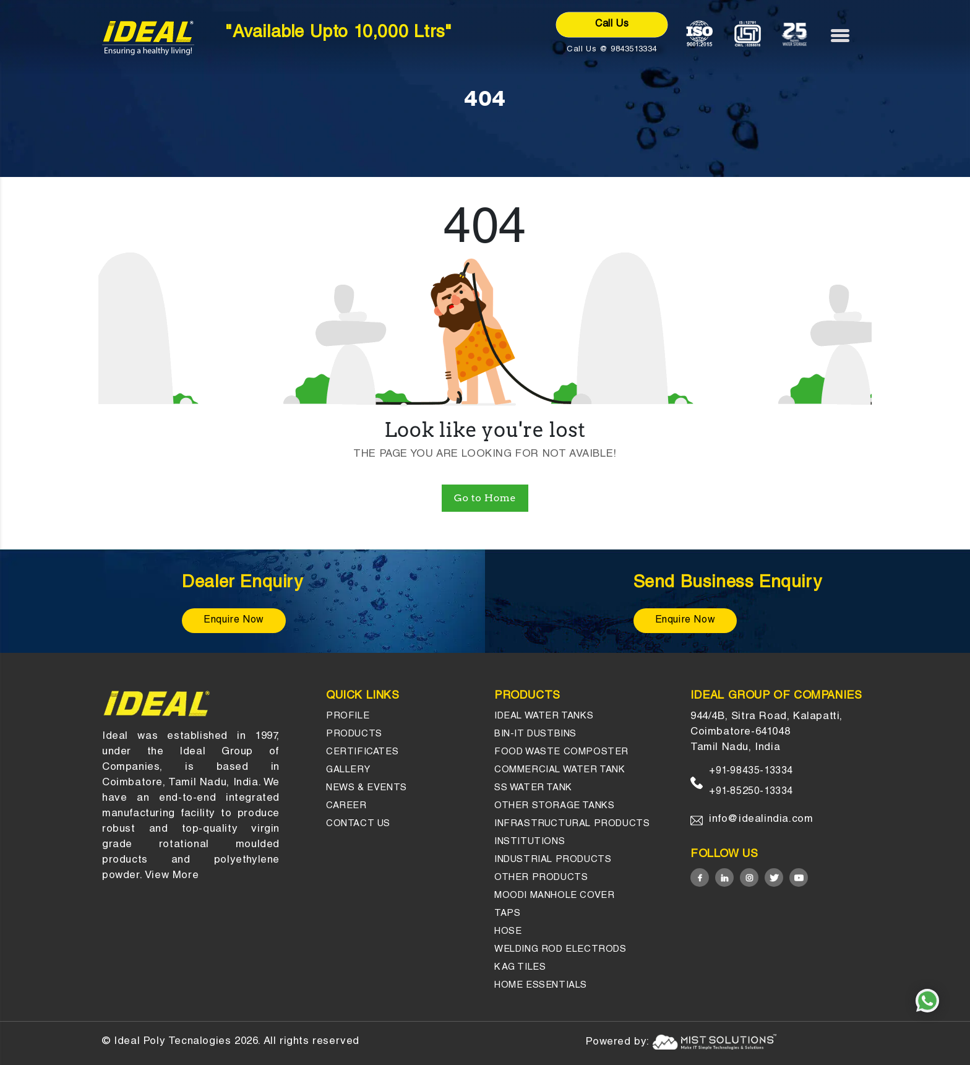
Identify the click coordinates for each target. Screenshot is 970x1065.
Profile (347, 716)
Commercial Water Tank (559, 770)
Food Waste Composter (561, 752)
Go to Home (485, 498)
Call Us (612, 25)
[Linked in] (724, 877)
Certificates (362, 752)
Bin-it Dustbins (535, 734)
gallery (348, 770)
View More (172, 876)
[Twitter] (774, 877)
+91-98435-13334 (751, 772)
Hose (507, 931)
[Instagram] (749, 877)
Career (346, 806)
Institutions (529, 842)
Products (354, 734)
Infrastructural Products (572, 824)
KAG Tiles (520, 967)
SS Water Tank (533, 788)
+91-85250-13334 (751, 792)
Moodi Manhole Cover (554, 895)
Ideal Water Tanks (543, 716)
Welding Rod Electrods (560, 949)
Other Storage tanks (554, 806)
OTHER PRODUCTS (541, 877)
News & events (366, 788)
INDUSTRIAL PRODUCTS (552, 860)
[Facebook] (699, 877)
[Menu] (846, 35)
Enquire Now (234, 621)
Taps (507, 913)
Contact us (358, 824)
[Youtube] (798, 877)
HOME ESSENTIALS (540, 985)
